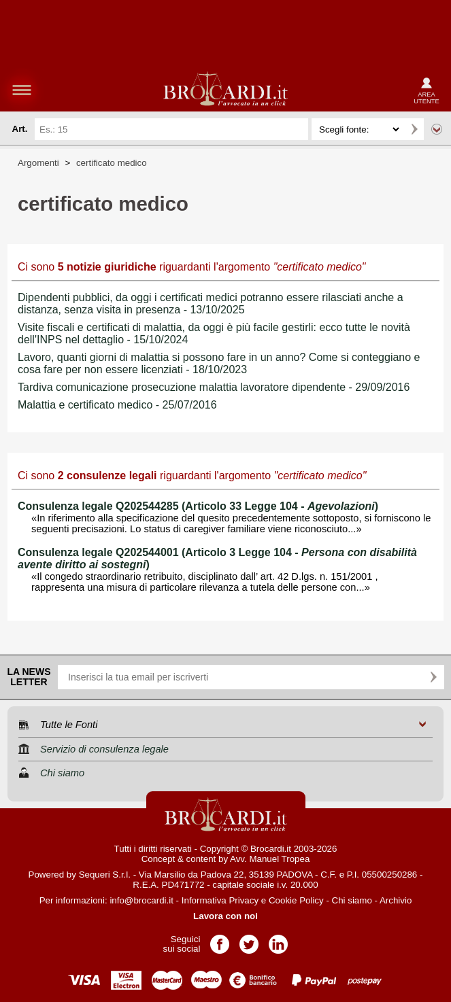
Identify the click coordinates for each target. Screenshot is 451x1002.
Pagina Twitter (248, 940)
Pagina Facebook (219, 940)
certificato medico (111, 163)
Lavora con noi (225, 916)
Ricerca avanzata (437, 129)
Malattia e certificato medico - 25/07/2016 (117, 405)
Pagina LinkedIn (278, 940)
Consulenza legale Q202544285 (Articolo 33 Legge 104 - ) (198, 506)
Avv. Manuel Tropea (270, 859)
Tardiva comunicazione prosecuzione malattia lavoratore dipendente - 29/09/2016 (214, 387)
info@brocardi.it (141, 900)
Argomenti (38, 163)
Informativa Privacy (220, 900)
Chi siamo (352, 900)
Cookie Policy (296, 900)
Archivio (396, 900)
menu (22, 89)
